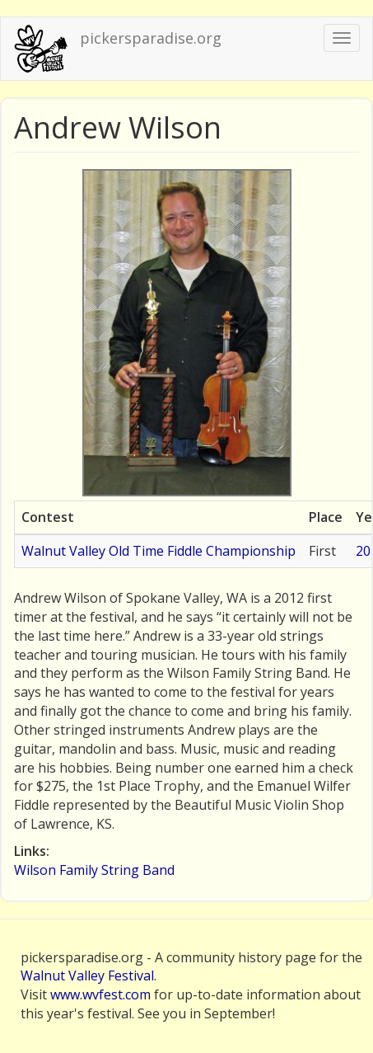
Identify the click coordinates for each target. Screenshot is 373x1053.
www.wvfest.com (100, 994)
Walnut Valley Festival (87, 975)
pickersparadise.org (150, 38)
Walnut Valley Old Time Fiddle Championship (158, 551)
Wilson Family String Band (94, 870)
